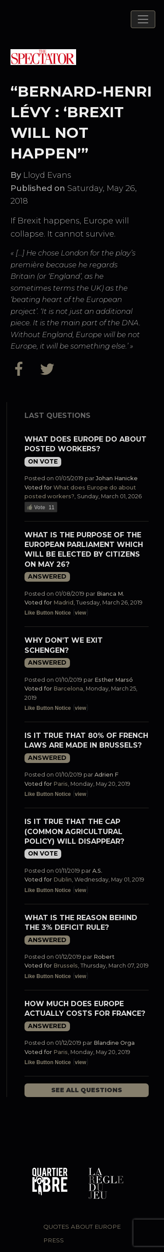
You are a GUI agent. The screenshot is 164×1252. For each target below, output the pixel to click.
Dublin (62, 879)
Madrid (63, 602)
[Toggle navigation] (143, 19)
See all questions (86, 1090)
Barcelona (68, 688)
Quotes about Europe (82, 1226)
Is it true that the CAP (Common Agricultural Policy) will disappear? (74, 831)
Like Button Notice (47, 613)
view (80, 613)
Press (53, 1240)
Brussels (65, 965)
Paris (60, 784)
